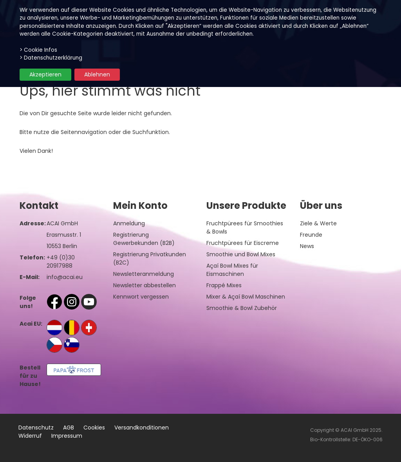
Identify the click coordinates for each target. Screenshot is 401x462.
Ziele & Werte (318, 223)
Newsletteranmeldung (143, 274)
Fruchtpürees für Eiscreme (242, 243)
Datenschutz (36, 427)
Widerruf (30, 436)
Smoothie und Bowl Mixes (240, 254)
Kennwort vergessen (141, 297)
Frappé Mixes (224, 285)
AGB (68, 427)
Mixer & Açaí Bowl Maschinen (245, 297)
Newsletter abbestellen (144, 285)
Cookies (94, 427)
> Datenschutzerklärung (51, 58)
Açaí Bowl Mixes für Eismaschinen (232, 270)
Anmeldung (129, 223)
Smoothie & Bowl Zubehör (241, 308)
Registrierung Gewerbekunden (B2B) (144, 239)
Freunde (311, 235)
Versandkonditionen (141, 427)
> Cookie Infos (38, 50)
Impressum (66, 436)
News (307, 246)
